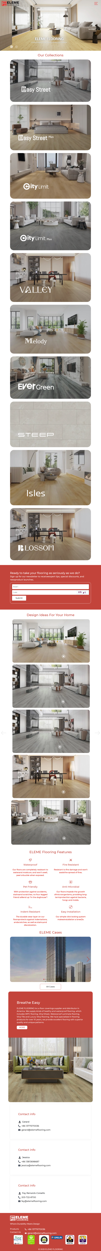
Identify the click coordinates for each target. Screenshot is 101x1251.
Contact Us (15, 1232)
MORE (22, 1027)
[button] (11, 46)
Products (14, 1229)
